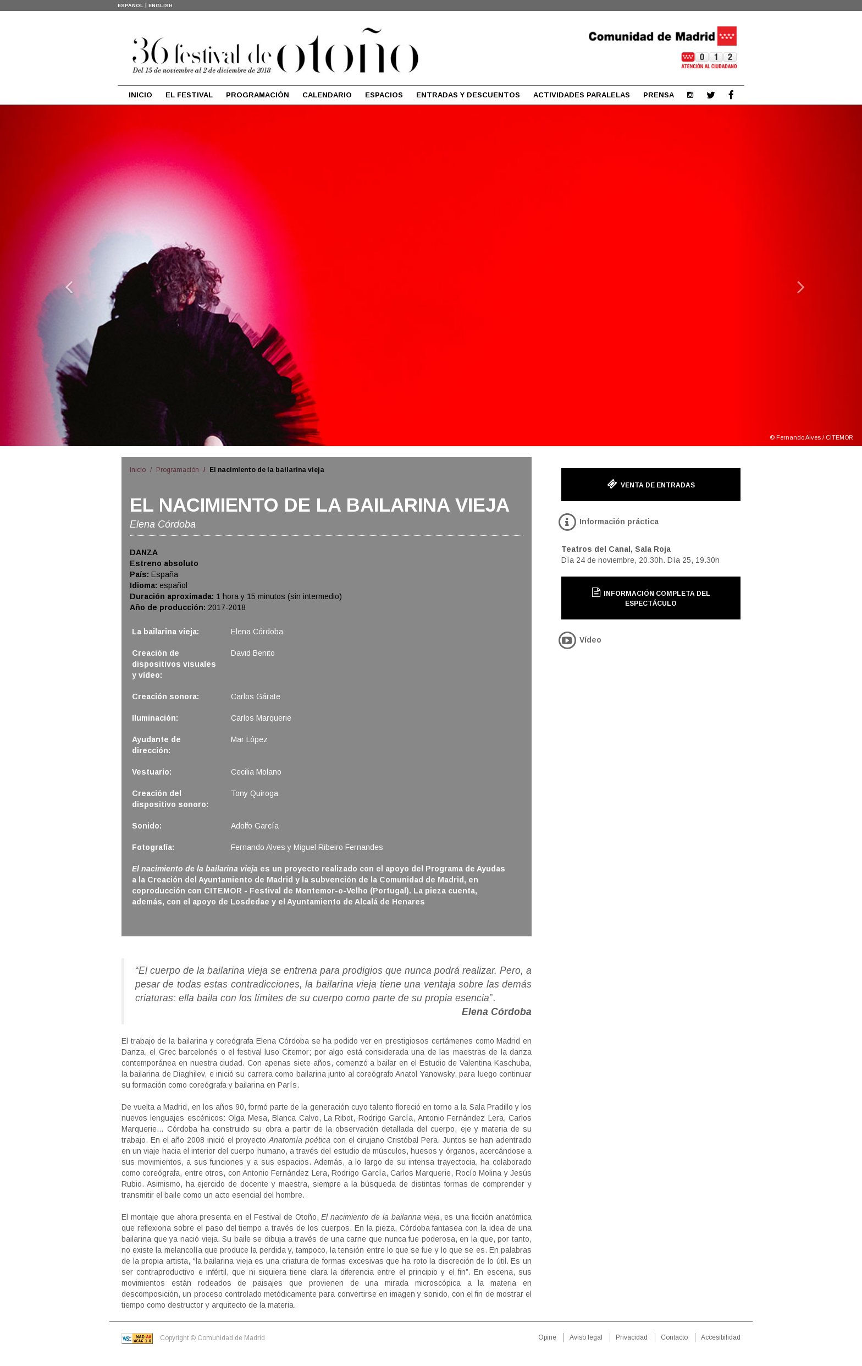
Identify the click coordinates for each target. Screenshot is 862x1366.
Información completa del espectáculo (651, 597)
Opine (547, 1337)
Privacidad (632, 1337)
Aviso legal (586, 1337)
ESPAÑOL (130, 5)
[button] (64, 275)
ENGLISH (160, 5)
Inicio (138, 470)
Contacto (674, 1337)
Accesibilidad (721, 1337)
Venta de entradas (651, 484)
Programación (177, 470)
